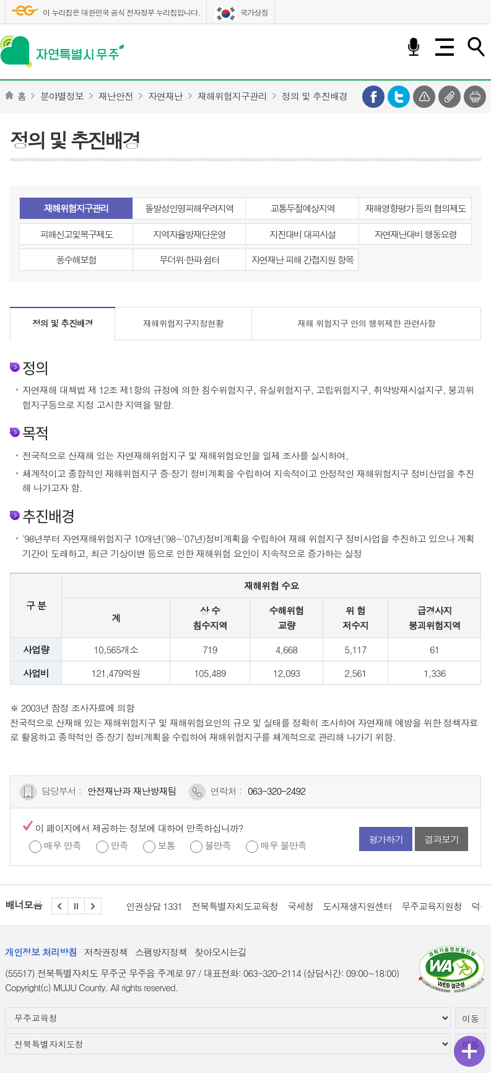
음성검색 (413, 47)
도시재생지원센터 (357, 905)
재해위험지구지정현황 (183, 323)
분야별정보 (62, 95)
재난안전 (115, 95)
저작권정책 (106, 951)
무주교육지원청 (431, 905)
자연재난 (165, 95)
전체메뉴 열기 (444, 47)
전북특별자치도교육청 (234, 905)
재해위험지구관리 (232, 95)
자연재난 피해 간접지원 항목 (302, 259)
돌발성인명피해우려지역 (189, 207)
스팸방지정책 (161, 951)
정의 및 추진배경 (314, 95)
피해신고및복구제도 (76, 234)
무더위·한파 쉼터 (189, 259)
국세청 (300, 905)
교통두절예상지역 (302, 207)
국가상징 (240, 14)
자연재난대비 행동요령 (415, 234)
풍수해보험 (76, 259)
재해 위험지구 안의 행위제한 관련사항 (366, 323)
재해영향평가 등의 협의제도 (415, 207)
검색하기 (475, 47)
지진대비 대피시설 (302, 234)
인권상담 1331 (154, 905)
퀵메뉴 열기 (469, 1051)
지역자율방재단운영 (189, 234)
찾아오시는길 (220, 951)
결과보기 (441, 839)
